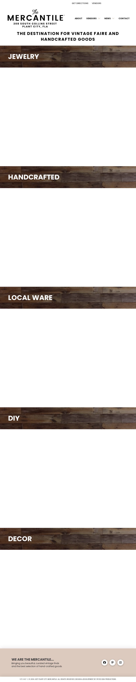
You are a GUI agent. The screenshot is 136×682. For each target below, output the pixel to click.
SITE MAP (23, 679)
